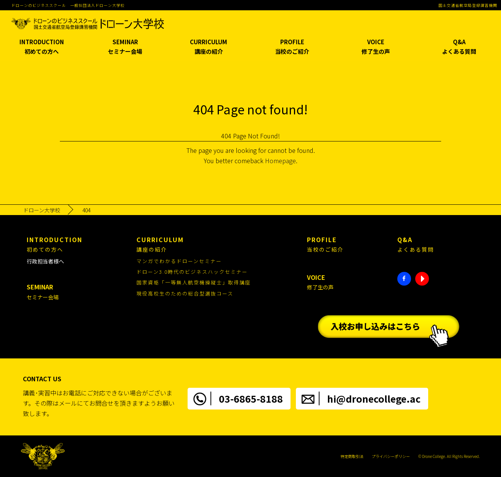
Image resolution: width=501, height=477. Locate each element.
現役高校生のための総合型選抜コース (184, 293)
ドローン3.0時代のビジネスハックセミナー (192, 271)
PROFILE (292, 47)
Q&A (459, 47)
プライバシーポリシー (391, 456)
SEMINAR (125, 47)
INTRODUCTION (42, 47)
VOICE (376, 47)
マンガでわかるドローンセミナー (179, 261)
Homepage (280, 160)
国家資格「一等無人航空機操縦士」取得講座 (193, 282)
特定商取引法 (351, 456)
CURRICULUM (209, 47)
